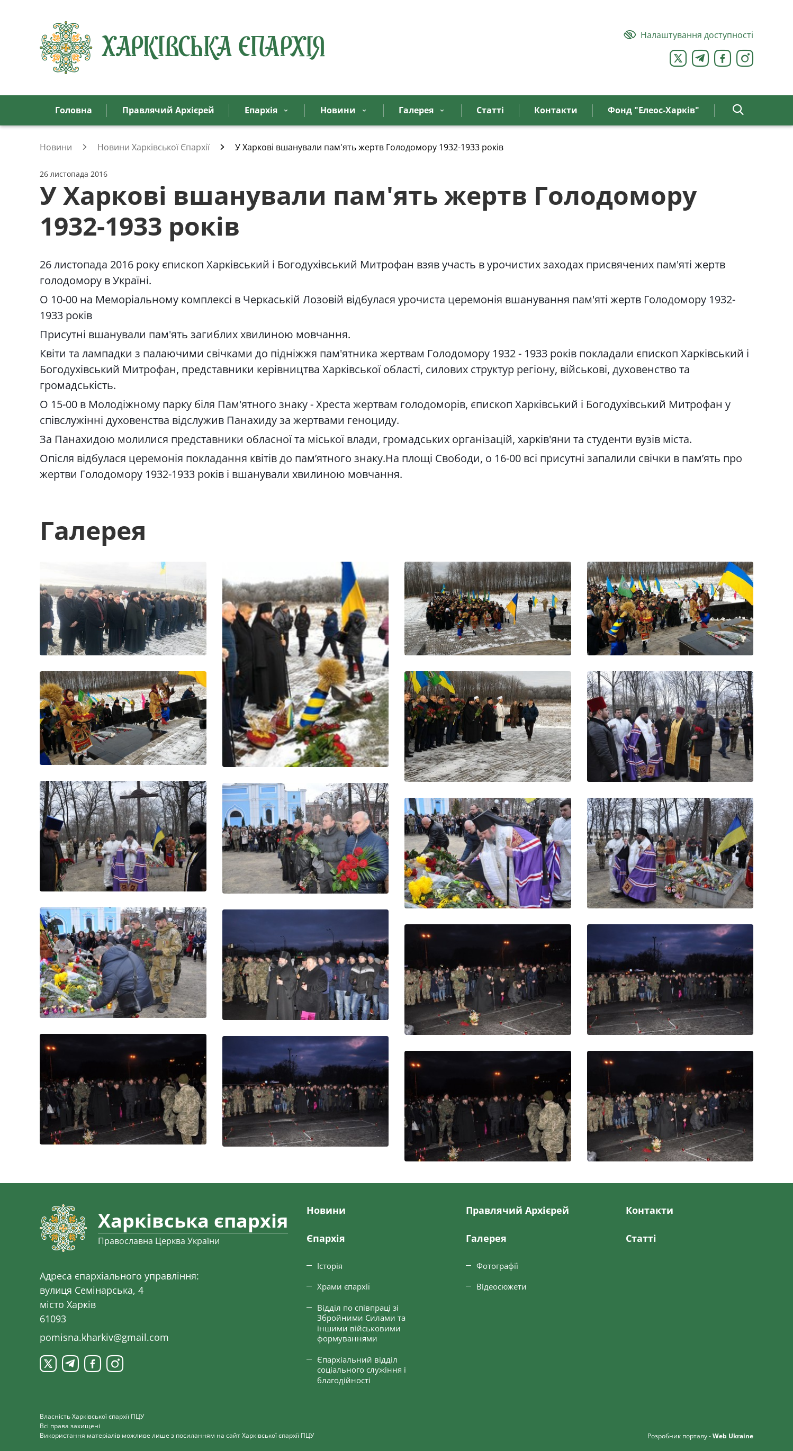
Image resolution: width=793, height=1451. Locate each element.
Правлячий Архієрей (517, 1210)
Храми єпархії (343, 1286)
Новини (326, 1210)
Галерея (486, 1238)
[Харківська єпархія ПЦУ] (183, 47)
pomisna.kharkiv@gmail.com (104, 1337)
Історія (330, 1265)
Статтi (641, 1238)
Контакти (649, 1210)
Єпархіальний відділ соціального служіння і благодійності (361, 1369)
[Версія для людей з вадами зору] (688, 35)
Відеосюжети (501, 1286)
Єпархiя (326, 1238)
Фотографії (497, 1265)
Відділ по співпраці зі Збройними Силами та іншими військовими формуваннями (361, 1323)
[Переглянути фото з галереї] (123, 608)
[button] (738, 110)
